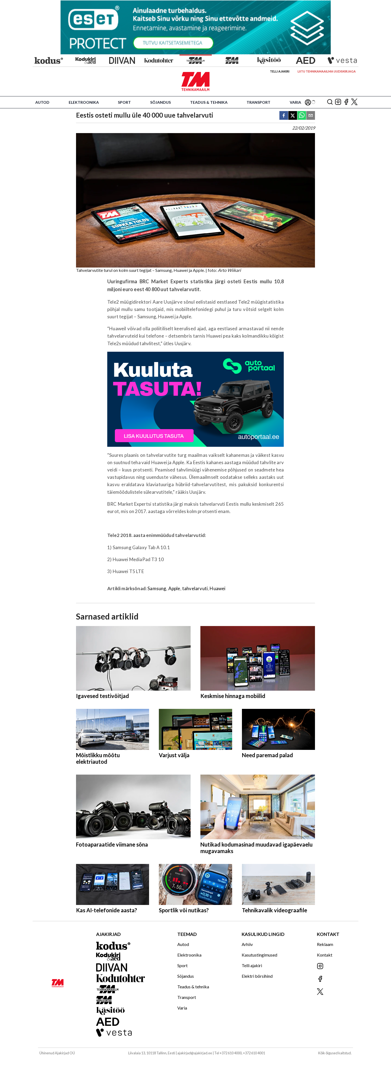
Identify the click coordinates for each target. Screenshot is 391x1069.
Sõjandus (160, 102)
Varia (295, 102)
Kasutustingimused (259, 954)
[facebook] (283, 116)
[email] (310, 116)
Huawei (217, 588)
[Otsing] (330, 102)
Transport (258, 102)
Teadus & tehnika (209, 102)
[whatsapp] (301, 116)
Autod (42, 102)
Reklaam (325, 944)
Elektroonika (84, 102)
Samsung (156, 588)
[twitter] (292, 116)
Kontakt (324, 954)
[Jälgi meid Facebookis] (346, 102)
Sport (124, 102)
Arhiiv (247, 944)
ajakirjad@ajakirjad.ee (194, 1053)
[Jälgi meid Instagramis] (338, 102)
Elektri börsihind (257, 976)
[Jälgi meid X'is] (354, 102)
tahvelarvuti (195, 588)
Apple (174, 588)
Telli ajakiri (279, 71)
